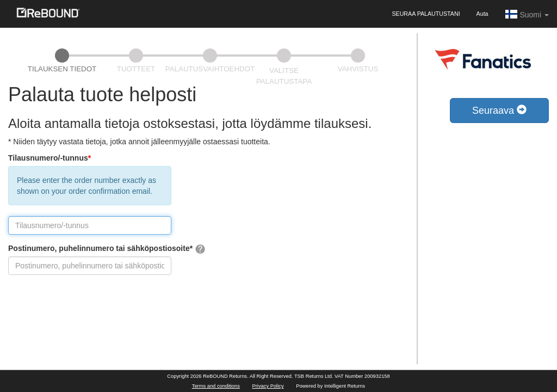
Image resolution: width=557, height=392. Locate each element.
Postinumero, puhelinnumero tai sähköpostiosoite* (107, 249)
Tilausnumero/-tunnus (49, 158)
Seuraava (499, 110)
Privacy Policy (268, 386)
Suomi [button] (527, 14)
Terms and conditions (216, 386)
